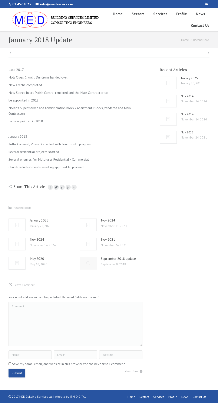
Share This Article (29, 186)
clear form (132, 371)
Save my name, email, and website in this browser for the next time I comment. (69, 364)
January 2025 (39, 220)
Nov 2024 (108, 220)
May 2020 (37, 258)
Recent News (201, 40)
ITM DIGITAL (78, 397)
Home (185, 40)
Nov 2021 (108, 239)
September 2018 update (118, 258)
